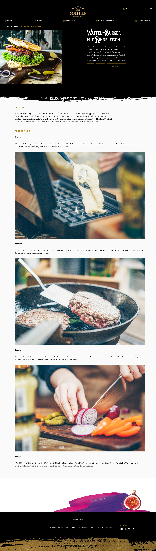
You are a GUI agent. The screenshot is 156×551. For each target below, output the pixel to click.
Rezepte (14, 27)
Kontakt (100, 527)
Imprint (93, 527)
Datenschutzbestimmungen (59, 527)
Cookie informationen (79, 527)
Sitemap (109, 527)
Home (7, 27)
